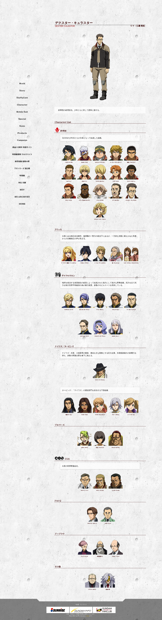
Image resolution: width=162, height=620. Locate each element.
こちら (87, 616)
